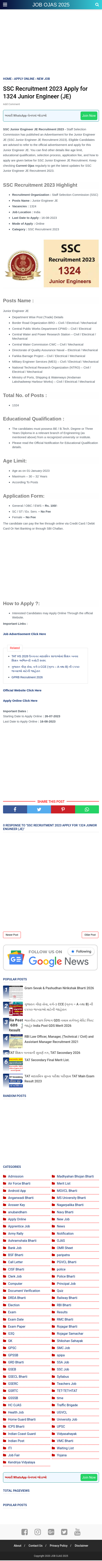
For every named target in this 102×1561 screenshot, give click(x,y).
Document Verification (24, 1291)
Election (14, 1305)
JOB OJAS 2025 (50, 4)
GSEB (12, 1370)
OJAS (61, 1241)
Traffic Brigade (67, 1406)
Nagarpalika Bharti (70, 1205)
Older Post (90, 935)
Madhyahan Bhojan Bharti (75, 1177)
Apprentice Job (19, 1227)
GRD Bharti (16, 1363)
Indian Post (16, 1441)
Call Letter (15, 1263)
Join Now (89, 116)
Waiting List (65, 1448)
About (16, 1546)
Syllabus (63, 1377)
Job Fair (14, 1456)
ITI (10, 1448)
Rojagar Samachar (70, 1334)
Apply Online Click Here (20, 701)
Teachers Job (66, 1384)
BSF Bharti (15, 1256)
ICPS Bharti (16, 1427)
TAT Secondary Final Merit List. (47, 1060)
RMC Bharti (65, 1320)
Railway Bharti (67, 1298)
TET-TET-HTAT (67, 1391)
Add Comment (11, 104)
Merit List (63, 1184)
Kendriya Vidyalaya (21, 1463)
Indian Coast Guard (22, 1434)
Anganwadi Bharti (21, 1198)
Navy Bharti (65, 1212)
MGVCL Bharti (67, 1191)
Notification (65, 1234)
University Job (67, 1420)
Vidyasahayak (67, 1434)
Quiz (60, 1291)
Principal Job (66, 1284)
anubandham (17, 1212)
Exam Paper (16, 1327)
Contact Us (35, 1546)
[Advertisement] (51, 42)
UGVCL (62, 1413)
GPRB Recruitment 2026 (27, 677)
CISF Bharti (16, 1270)
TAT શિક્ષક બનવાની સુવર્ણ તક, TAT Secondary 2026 (44, 1053)
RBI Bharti (64, 1305)
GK (10, 1341)
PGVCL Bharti (66, 1263)
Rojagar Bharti (67, 1327)
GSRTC (13, 1391)
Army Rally (15, 1234)
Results (62, 1313)
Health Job (16, 1413)
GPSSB (13, 1356)
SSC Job (63, 1370)
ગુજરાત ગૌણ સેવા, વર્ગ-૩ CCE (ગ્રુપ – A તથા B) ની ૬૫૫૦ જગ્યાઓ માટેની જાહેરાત (45, 669)
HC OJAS (14, 1406)
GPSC (12, 1348)
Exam (12, 1313)
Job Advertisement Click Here (24, 634)
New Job (63, 1220)
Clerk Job (15, 1277)
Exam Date (16, 1320)
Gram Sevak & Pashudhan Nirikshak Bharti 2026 (59, 989)
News (61, 1227)
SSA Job (63, 1363)
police (61, 1270)
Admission (15, 1177)
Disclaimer (82, 1546)
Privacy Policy (59, 1546)
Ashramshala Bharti (22, 1241)
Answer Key (16, 1205)
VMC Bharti (65, 1441)
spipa (61, 1356)
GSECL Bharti (17, 1377)
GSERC (13, 1384)
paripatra (63, 1256)
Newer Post (12, 935)
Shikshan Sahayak (70, 1341)
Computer (15, 1284)
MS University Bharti (71, 1198)
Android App (17, 1191)
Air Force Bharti (19, 1184)
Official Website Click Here (22, 691)
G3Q (11, 1334)
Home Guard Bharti (22, 1420)
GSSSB (13, 1398)
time (60, 1398)
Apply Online (17, 1220)
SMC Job (63, 1348)
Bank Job (15, 1248)
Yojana (62, 1456)
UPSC (61, 1427)
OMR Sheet (65, 1248)
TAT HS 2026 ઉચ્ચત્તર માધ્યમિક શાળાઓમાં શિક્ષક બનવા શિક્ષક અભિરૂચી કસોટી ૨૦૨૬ (45, 659)
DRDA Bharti (17, 1298)
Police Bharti (66, 1277)
